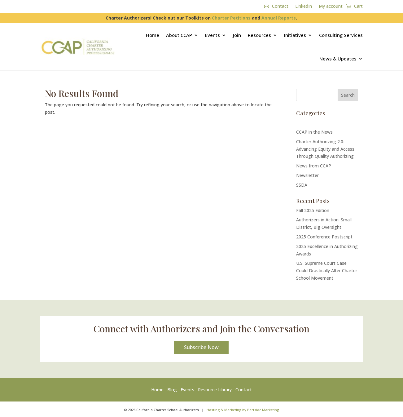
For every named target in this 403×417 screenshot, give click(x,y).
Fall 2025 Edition (312, 210)
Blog (172, 390)
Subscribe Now (201, 347)
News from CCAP (313, 166)
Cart (358, 6)
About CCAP (179, 35)
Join (237, 35)
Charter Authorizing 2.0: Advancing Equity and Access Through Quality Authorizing (325, 149)
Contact (280, 6)
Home (152, 35)
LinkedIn (303, 6)
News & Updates (338, 58)
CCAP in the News (314, 132)
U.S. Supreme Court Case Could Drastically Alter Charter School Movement (326, 270)
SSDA (301, 185)
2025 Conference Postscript (324, 237)
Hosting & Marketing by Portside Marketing (243, 409)
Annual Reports (278, 18)
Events (212, 35)
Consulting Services (341, 35)
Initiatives (295, 35)
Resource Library (215, 390)
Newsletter (307, 175)
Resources (259, 35)
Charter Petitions (231, 18)
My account (331, 6)
